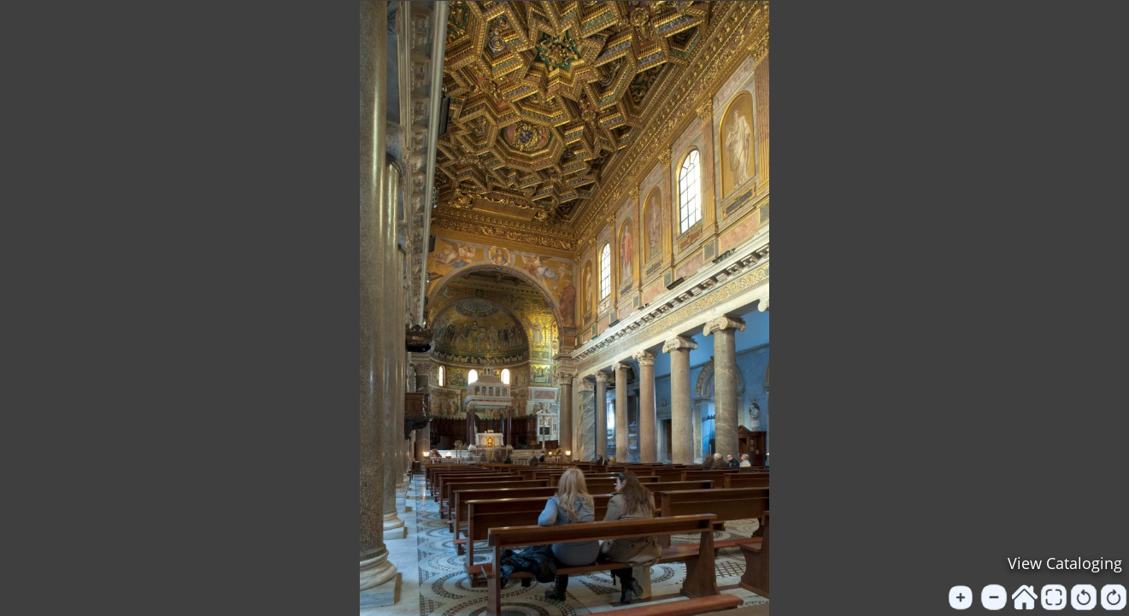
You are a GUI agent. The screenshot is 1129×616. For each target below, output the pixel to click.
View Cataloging (1065, 563)
